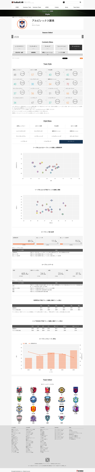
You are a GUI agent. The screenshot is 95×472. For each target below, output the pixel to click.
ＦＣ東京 (13, 435)
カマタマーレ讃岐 (43, 445)
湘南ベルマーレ (28, 440)
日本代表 (70, 430)
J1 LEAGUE (13, 427)
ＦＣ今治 (27, 448)
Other (70, 427)
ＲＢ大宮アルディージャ (30, 437)
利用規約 (36, 463)
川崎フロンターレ (14, 439)
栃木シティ (28, 436)
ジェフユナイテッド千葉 (15, 433)
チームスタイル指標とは (19, 107)
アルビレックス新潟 (29, 442)
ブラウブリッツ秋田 (29, 433)
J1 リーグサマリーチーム (59, 429)
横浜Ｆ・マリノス (14, 440)
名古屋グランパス (14, 442)
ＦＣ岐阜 (41, 437)
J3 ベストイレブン (58, 439)
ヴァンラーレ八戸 (29, 430)
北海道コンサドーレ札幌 (30, 429)
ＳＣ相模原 (42, 433)
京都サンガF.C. (14, 443)
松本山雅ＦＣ (42, 434)
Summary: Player (37, 7)
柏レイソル (13, 434)
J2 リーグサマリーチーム (59, 433)
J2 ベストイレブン (58, 435)
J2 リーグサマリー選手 (59, 434)
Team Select (76, 7)
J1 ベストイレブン (58, 431)
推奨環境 (40, 463)
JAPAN (46, 7)
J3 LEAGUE (42, 427)
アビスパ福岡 (13, 451)
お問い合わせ (57, 463)
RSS (81, 58)
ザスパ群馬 (42, 431)
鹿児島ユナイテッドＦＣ (44, 451)
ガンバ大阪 (13, 445)
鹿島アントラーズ (14, 429)
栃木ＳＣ (41, 430)
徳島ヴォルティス (29, 447)
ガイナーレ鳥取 (43, 442)
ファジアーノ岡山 (14, 448)
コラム (70, 429)
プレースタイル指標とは (73, 435)
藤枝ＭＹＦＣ (28, 446)
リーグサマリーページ (40, 109)
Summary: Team (27, 7)
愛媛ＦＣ (41, 446)
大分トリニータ (28, 451)
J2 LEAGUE (28, 427)
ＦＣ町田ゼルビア (14, 437)
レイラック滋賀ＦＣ (44, 439)
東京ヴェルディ (14, 436)
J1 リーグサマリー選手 (59, 430)
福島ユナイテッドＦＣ (44, 429)
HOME (17, 7)
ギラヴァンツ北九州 (44, 448)
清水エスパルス (14, 441)
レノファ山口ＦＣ (43, 443)
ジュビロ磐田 (28, 445)
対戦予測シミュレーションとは (74, 437)
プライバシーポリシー (47, 463)
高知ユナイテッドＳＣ (44, 447)
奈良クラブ (42, 441)
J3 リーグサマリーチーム (59, 436)
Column (57, 7)
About (66, 7)
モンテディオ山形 (29, 434)
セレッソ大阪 (13, 446)
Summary (56, 427)
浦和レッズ (13, 431)
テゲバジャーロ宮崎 (29, 452)
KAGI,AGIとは (71, 434)
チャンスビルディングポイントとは (75, 433)
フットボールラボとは (73, 431)
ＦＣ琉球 (41, 452)
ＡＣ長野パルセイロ (44, 435)
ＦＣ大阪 (41, 440)
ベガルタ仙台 (28, 431)
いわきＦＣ (28, 435)
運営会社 (53, 463)
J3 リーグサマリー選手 (59, 437)
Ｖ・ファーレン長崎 (15, 452)
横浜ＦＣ (27, 439)
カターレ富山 (28, 443)
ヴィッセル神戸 (14, 447)
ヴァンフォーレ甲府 (29, 441)
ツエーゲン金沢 (43, 436)
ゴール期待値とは (72, 439)
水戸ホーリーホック (15, 430)
